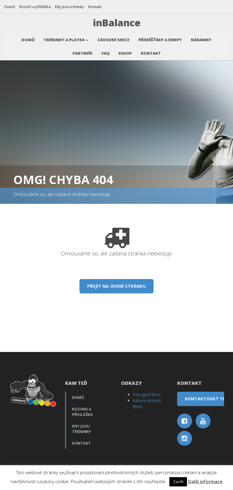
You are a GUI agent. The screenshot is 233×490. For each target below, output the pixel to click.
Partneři (83, 52)
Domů (9, 6)
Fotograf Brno (147, 393)
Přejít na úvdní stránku (116, 285)
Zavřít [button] (178, 481)
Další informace (205, 481)
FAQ (106, 52)
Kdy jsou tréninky (69, 6)
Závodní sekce (113, 39)
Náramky (201, 39)
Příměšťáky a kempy (160, 39)
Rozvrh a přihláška (35, 6)
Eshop (125, 52)
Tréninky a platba (66, 39)
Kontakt (95, 6)
